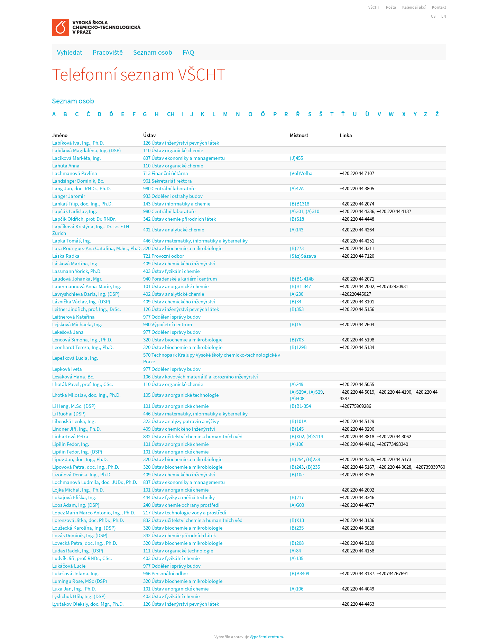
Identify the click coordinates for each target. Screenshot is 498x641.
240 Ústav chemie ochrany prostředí (181, 505)
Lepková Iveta (67, 369)
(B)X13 (297, 520)
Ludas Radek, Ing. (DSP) (77, 550)
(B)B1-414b (302, 278)
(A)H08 (297, 398)
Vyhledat (69, 52)
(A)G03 (297, 505)
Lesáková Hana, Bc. (73, 376)
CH (171, 114)
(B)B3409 (299, 573)
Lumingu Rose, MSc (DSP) (79, 581)
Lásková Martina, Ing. (75, 263)
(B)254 (297, 459)
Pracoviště (108, 52)
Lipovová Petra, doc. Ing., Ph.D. (85, 467)
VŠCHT (374, 7)
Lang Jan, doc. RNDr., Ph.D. (81, 188)
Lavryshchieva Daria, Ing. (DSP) (86, 294)
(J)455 (296, 158)
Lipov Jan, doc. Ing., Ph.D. (80, 459)
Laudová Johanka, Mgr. (77, 278)
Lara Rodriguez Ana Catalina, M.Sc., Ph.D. (97, 248)
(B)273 (297, 248)
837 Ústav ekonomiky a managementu (184, 158)
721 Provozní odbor (163, 256)
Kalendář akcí (414, 7)
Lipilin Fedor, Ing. (70, 444)
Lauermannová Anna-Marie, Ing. (86, 286)
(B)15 (295, 324)
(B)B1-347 (300, 286)
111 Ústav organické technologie (178, 550)
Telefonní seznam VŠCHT (138, 74)
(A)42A (297, 188)
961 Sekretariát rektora (167, 180)
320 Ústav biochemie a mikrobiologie (182, 248)
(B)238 (313, 459)
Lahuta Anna (66, 165)
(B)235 (313, 467)
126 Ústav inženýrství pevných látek (181, 142)
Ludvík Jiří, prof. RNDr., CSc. (82, 558)
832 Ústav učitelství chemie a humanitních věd (192, 436)
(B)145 (297, 428)
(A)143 (296, 229)
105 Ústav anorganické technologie (181, 395)
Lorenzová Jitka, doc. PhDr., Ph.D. (88, 520)
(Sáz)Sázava (303, 256)
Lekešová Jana (68, 332)
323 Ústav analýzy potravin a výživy (181, 421)
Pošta (391, 7)
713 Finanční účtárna (165, 173)
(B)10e (297, 474)
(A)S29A (298, 391)
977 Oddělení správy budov (172, 316)
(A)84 (295, 550)
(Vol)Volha (301, 173)
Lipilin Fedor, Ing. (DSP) (77, 451)
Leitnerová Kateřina (73, 316)
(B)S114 (314, 436)
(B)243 (297, 467)
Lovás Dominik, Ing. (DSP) (80, 535)
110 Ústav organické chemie (173, 150)
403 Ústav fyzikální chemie (171, 271)
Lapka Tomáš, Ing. (71, 240)
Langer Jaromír (68, 196)
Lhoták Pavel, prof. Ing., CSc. (82, 384)
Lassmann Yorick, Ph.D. (77, 271)
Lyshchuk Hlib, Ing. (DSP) (79, 596)
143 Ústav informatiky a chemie (176, 203)
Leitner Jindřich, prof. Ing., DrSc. (86, 309)
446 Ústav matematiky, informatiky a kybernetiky (195, 240)
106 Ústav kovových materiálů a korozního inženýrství (200, 376)
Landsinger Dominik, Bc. (78, 180)
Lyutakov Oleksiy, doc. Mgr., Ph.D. (88, 604)
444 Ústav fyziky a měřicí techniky (179, 497)
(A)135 (296, 558)
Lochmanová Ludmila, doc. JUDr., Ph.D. (94, 482)
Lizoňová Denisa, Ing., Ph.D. (82, 474)
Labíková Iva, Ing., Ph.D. (78, 142)
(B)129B (298, 347)
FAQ (188, 52)
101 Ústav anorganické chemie (176, 286)
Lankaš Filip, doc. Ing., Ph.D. (82, 203)
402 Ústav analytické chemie (173, 229)
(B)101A (298, 421)
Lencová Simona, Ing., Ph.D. (82, 339)
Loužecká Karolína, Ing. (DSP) (84, 527)
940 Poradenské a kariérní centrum (180, 278)
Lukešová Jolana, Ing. (75, 573)
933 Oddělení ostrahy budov (173, 196)
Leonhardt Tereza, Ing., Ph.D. (83, 347)
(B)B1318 (299, 203)
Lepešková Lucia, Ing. (75, 358)
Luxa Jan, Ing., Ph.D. (74, 588)
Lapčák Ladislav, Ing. (74, 211)
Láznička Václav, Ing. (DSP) (81, 301)
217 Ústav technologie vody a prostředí (184, 512)
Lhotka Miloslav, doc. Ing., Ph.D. (86, 395)
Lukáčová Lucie (68, 565)
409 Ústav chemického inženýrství (179, 263)
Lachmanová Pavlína (74, 173)
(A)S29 (316, 391)
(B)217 (297, 497)
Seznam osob (152, 52)
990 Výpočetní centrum (167, 324)
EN (443, 16)
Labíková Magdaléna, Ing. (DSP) (86, 150)
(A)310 (312, 211)
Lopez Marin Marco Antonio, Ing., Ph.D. (93, 512)
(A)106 (296, 444)
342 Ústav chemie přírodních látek (179, 219)
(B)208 (297, 543)
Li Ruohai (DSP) (69, 413)
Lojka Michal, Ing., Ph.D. (78, 489)
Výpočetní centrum (266, 636)
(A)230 (296, 294)
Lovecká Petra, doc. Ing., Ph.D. (84, 543)
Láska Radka (66, 256)
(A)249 (296, 384)
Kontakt (439, 7)
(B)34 (295, 301)
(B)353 (297, 309)
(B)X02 (297, 436)
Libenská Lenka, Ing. (74, 421)
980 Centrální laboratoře (169, 188)
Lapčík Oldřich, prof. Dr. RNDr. (84, 219)
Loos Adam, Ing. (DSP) (76, 505)
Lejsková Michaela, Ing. (77, 324)
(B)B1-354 (300, 406)
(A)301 (296, 211)
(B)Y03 (297, 339)
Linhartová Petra (70, 436)
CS (433, 16)
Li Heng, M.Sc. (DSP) (74, 406)
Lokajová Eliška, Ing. (74, 497)
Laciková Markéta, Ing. (76, 158)
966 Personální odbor (165, 573)
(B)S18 (297, 219)
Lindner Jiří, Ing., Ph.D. (76, 428)
